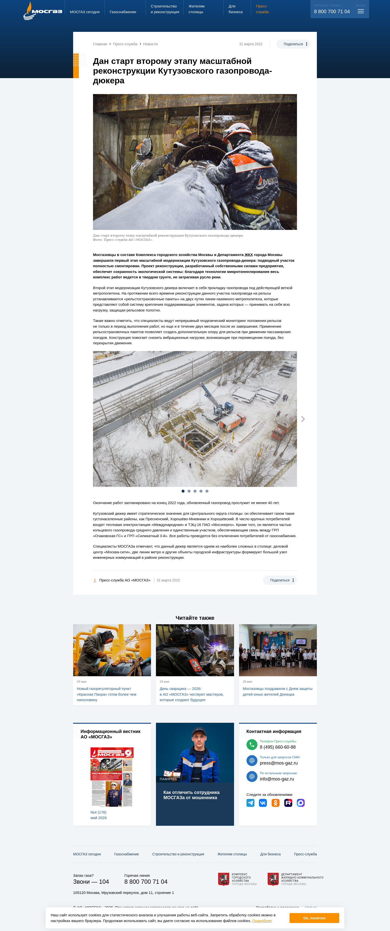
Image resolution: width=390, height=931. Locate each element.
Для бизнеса (270, 854)
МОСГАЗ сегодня (87, 854)
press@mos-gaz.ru (279, 763)
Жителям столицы (232, 854)
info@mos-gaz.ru (277, 778)
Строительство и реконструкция (178, 854)
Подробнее (262, 921)
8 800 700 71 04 (332, 11)
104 (104, 881)
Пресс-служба (305, 854)
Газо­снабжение (126, 854)
